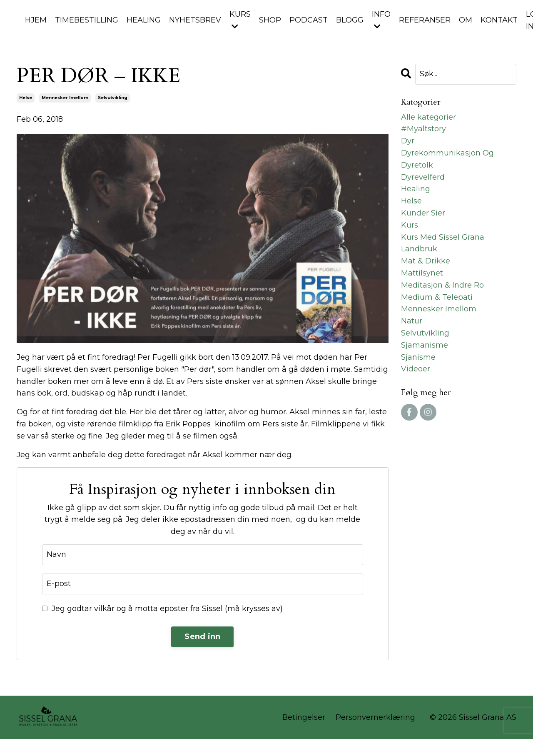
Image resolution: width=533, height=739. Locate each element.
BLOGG (350, 20)
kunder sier (423, 213)
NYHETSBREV (195, 20)
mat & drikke (425, 261)
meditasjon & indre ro (442, 285)
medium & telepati (437, 297)
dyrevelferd (423, 177)
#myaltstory (423, 128)
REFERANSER (425, 20)
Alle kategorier (428, 117)
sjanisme (418, 357)
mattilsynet (422, 273)
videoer (415, 368)
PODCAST (308, 20)
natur (411, 321)
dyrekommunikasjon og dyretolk (447, 159)
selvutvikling (112, 97)
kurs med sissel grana (442, 237)
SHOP (270, 20)
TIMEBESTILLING (86, 20)
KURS (240, 20)
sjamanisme (424, 345)
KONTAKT (499, 20)
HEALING (144, 20)
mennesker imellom (65, 97)
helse (25, 97)
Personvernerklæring (375, 717)
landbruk (419, 248)
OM (465, 20)
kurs (409, 225)
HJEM (36, 20)
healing (415, 188)
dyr (407, 140)
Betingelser (303, 717)
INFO (381, 20)
